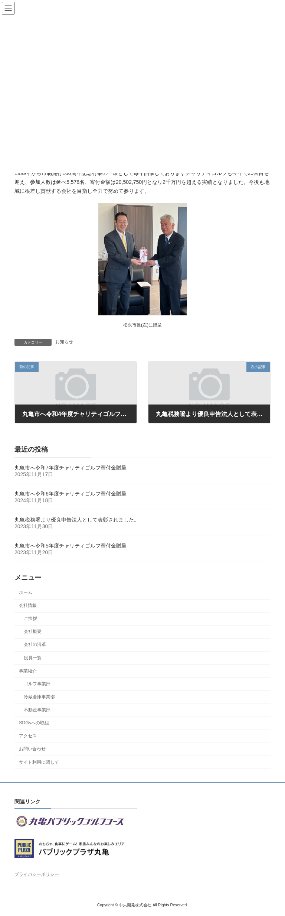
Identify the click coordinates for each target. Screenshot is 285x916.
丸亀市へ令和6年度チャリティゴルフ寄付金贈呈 (70, 494)
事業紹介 (28, 670)
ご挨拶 (30, 618)
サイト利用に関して (39, 762)
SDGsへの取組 (34, 723)
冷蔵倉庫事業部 (39, 696)
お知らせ (64, 341)
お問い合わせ (32, 749)
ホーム (25, 592)
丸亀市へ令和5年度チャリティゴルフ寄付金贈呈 (70, 546)
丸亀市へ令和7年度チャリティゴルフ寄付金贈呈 (70, 468)
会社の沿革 (35, 644)
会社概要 (33, 631)
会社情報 (28, 605)
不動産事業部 (37, 710)
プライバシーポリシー (36, 874)
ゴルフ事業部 (37, 683)
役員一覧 (33, 657)
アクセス (28, 736)
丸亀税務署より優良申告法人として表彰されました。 (76, 520)
